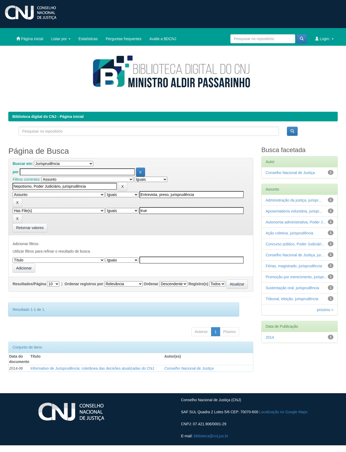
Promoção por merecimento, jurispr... (296, 277)
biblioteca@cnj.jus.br (211, 436)
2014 (270, 337)
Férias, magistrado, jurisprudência (294, 266)
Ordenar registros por (84, 284)
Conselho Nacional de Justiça (188, 368)
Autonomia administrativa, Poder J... (296, 222)
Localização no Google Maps (283, 412)
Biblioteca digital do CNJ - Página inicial (48, 116)
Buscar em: (23, 163)
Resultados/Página (29, 284)
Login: (324, 38)
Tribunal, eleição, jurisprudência (292, 299)
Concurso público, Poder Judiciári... (295, 244)
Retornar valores (30, 228)
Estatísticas (88, 39)
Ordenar (151, 284)
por (16, 172)
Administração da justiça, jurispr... (293, 200)
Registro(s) (198, 284)
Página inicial (29, 38)
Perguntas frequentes (123, 39)
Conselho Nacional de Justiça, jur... (295, 255)
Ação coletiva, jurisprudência (289, 233)
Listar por (61, 39)
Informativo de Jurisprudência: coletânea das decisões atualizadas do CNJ (92, 368)
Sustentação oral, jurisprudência (292, 288)
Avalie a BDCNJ (162, 39)
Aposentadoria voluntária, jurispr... (294, 211)
